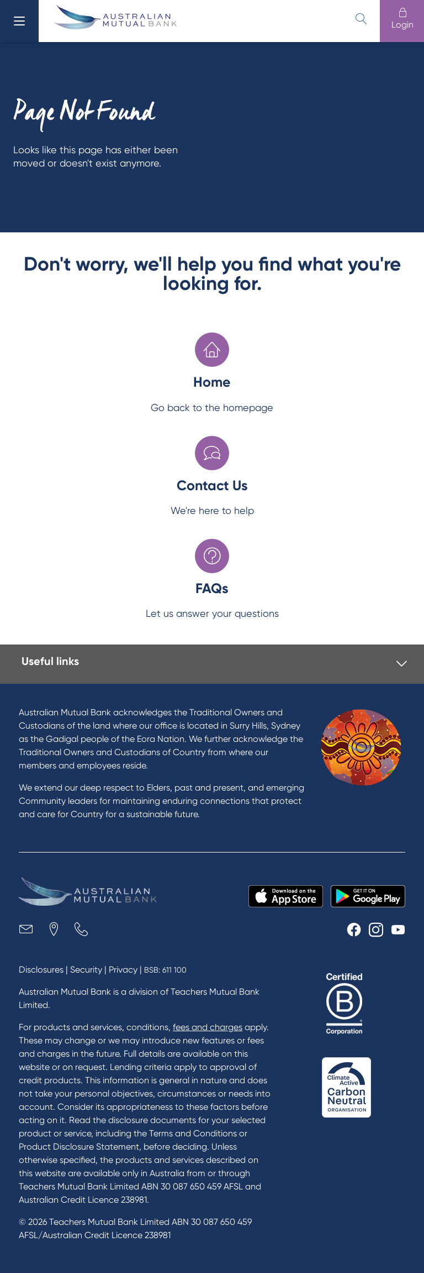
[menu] (19, 21)
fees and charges (207, 1027)
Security (86, 969)
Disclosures (41, 969)
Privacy (123, 969)
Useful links (50, 661)
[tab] (214, 664)
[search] (361, 19)
